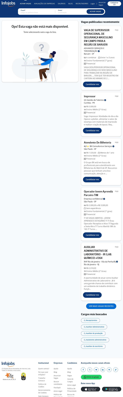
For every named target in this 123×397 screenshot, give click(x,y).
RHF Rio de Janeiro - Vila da (101, 261)
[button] (95, 11)
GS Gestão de (95, 100)
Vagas (69, 375)
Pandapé (57, 387)
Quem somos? (43, 368)
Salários (61, 3)
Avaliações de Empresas (44, 3)
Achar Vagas (25, 3)
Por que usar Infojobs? (43, 373)
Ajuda (56, 368)
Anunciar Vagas (102, 3)
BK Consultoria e (102, 146)
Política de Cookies (42, 385)
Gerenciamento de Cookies (44, 391)
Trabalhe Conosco (41, 379)
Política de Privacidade (71, 389)
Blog (70, 3)
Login (93, 4)
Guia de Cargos (70, 380)
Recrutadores (82, 3)
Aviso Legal (58, 391)
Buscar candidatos (58, 382)
